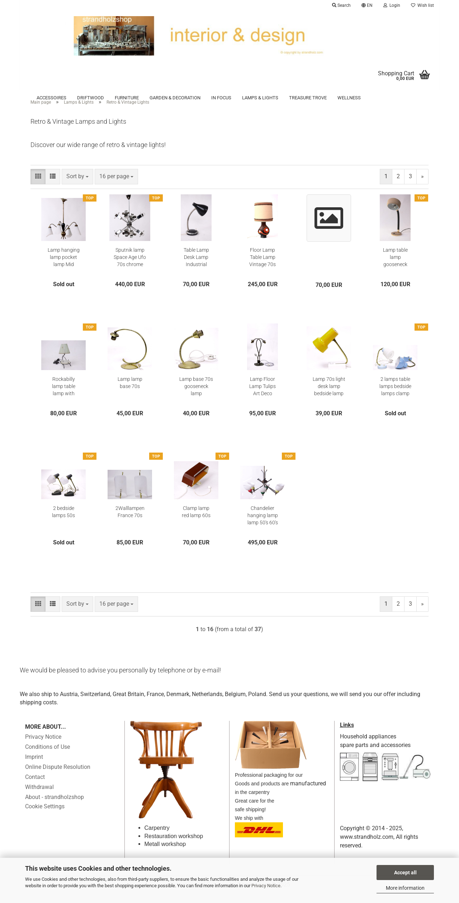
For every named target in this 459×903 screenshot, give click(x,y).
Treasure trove (308, 97)
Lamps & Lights (260, 97)
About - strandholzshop (54, 807)
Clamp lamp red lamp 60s (196, 521)
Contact (35, 787)
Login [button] (391, 5)
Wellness (349, 97)
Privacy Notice (265, 885)
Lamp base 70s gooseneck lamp (196, 396)
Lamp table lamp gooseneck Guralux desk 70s (395, 267)
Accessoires (51, 97)
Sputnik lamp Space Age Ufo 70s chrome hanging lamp (130, 267)
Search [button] (341, 5)
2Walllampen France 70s (130, 521)
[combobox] (77, 186)
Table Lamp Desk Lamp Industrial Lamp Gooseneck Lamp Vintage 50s (196, 267)
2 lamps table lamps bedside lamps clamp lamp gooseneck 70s (395, 396)
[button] (367, 5)
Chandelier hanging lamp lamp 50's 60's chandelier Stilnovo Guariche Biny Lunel (262, 525)
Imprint (34, 766)
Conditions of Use (47, 756)
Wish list (422, 5)
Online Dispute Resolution (57, 777)
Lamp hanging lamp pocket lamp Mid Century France (64, 267)
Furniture (127, 97)
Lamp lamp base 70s (130, 392)
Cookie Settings (45, 816)
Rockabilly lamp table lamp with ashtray (63, 396)
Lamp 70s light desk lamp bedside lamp (329, 396)
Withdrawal (39, 797)
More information (405, 888)
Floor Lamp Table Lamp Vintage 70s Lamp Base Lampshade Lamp (262, 267)
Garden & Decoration (175, 97)
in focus (221, 97)
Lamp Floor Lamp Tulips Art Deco (262, 396)
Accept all (405, 872)
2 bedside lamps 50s (63, 521)
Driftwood (90, 97)
